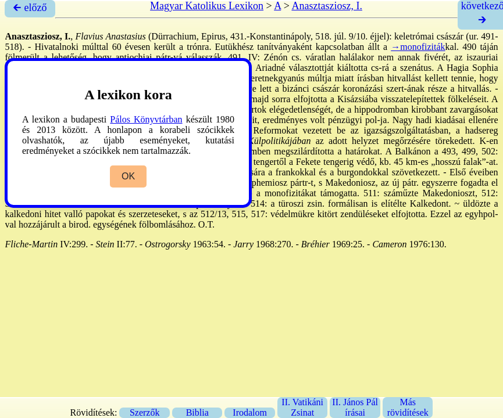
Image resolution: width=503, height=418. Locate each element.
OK (128, 176)
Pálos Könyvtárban (146, 119)
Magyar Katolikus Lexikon (206, 6)
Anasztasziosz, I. (326, 6)
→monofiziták (418, 47)
